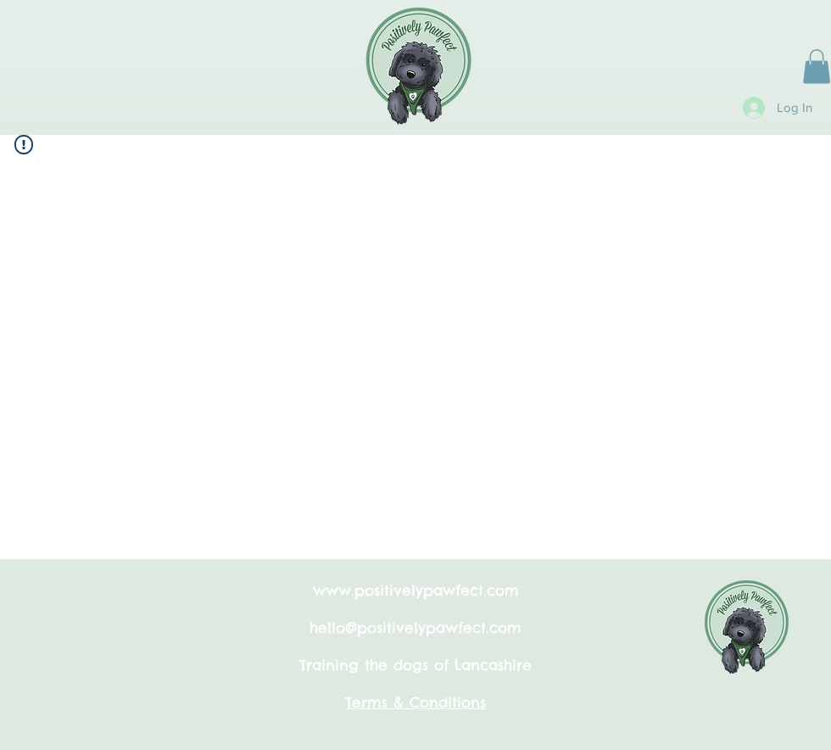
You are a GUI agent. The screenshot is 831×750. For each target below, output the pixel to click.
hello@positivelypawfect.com (415, 627)
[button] (816, 66)
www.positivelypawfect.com (416, 590)
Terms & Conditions (415, 702)
